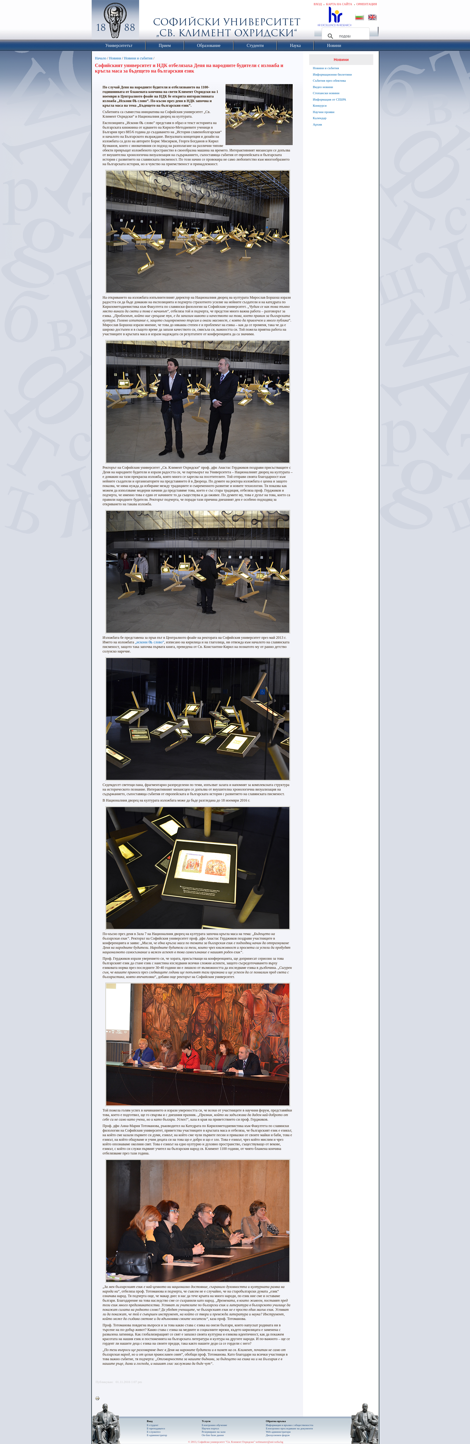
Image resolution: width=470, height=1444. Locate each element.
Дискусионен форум (278, 1435)
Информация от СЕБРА (329, 99)
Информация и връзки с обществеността (289, 1425)
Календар (319, 118)
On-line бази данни (213, 1435)
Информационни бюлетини (332, 74)
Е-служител (154, 1431)
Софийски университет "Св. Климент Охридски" (149, 21)
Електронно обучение (214, 1425)
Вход (318, 4)
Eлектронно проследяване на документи (289, 1428)
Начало (100, 58)
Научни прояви (323, 112)
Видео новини (323, 87)
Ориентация (366, 4)
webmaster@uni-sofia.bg (269, 1441)
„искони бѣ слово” (149, 642)
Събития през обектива (329, 80)
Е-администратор (157, 1435)
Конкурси (320, 105)
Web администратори (278, 1431)
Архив (317, 124)
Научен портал (210, 1428)
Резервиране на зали (214, 1431)
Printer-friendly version (99, 1398)
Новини (115, 58)
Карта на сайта (339, 4)
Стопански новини (326, 93)
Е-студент (152, 1425)
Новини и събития (138, 58)
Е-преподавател (156, 1428)
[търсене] (344, 36)
